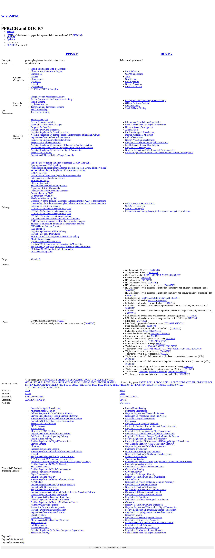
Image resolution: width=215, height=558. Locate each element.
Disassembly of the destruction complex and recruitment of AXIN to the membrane (68, 201)
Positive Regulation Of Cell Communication (51, 469)
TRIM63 (170, 385)
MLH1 (74, 382)
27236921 (155, 336)
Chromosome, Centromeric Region (46, 71)
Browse (10, 31)
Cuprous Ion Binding (134, 469)
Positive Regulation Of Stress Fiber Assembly (146, 439)
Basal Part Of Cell (133, 86)
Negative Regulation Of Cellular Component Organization (57, 530)
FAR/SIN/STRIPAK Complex (44, 89)
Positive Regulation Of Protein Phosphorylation (52, 479)
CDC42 (159, 382)
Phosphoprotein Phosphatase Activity (47, 97)
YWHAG (179, 385)
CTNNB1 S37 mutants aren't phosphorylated (51, 211)
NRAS (87, 382)
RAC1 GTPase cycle (134, 208)
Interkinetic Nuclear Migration (139, 135)
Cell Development (39, 525)
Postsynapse (130, 421)
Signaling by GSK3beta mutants (45, 206)
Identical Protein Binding (136, 456)
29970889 (170, 338)
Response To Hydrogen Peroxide (46, 142)
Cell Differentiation (134, 137)
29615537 (186, 348)
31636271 (162, 341)
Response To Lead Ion (41, 127)
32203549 (154, 270)
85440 (122, 390)
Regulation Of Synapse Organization (142, 423)
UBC (44, 387)
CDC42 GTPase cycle (135, 206)
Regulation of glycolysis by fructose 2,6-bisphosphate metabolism (61, 246)
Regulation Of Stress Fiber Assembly (142, 520)
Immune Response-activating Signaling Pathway (53, 484)
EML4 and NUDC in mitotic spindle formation (52, 249)
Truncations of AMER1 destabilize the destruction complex (57, 223)
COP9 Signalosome (134, 74)
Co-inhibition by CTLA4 (42, 196)
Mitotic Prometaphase (41, 239)
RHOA (123, 385)
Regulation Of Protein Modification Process (51, 433)
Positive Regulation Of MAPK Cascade (49, 464)
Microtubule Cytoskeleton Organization (143, 122)
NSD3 (188, 382)
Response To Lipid (133, 515)
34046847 (89, 323)
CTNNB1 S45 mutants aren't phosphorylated (51, 213)
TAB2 (100, 385)
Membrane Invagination (136, 449)
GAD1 (112, 380)
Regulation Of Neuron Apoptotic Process (143, 517)
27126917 (60, 321)
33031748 (153, 341)
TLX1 (28, 387)
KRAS (41, 382)
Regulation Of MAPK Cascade (45, 489)
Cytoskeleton (37, 86)
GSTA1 (28, 382)
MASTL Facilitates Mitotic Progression (49, 185)
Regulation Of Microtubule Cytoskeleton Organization (150, 433)
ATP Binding (37, 482)
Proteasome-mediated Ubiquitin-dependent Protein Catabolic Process (62, 147)
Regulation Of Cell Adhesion (138, 525)
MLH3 (80, 382)
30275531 (146, 280)
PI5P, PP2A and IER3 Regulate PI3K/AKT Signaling (55, 236)
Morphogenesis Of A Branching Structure (49, 520)
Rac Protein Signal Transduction (140, 132)
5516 (27, 390)
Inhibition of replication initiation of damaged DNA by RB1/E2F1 (61, 163)
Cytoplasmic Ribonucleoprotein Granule (143, 492)
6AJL (127, 403)
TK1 (155, 385)
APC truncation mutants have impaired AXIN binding (55, 218)
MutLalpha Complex (40, 466)
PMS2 (28, 385)
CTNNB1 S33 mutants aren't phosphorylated (51, 208)
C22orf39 (78, 380)
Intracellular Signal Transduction (46, 408)
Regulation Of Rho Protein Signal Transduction (146, 142)
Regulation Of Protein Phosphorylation (48, 510)
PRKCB (35, 385)
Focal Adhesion (132, 71)
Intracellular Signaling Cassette (45, 449)
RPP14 (137, 385)
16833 (122, 393)
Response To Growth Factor (43, 423)
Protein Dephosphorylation (43, 122)
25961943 (166, 275)
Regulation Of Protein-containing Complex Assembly (149, 482)
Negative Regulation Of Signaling (140, 487)
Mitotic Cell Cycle (39, 119)
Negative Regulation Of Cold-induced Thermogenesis (149, 150)
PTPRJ (42, 385)
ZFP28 (50, 387)
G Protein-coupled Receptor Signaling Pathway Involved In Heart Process (158, 461)
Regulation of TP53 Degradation (45, 234)
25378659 (184, 374)
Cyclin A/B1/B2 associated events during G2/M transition (57, 244)
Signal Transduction (40, 474)
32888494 (151, 326)
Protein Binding (38, 102)
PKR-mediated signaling (42, 251)
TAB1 (94, 385)
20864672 (143, 371)
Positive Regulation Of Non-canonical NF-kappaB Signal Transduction (157, 441)
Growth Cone (131, 79)
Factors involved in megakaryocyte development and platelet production (158, 211)
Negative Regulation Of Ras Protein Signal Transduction (56, 150)
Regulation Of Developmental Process (48, 512)
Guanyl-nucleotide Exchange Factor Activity (145, 100)
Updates (11, 39)
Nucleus (34, 76)
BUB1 (71, 380)
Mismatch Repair (38, 522)
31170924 (167, 348)
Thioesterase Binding (134, 459)
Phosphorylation (38, 515)
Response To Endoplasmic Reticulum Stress (51, 140)
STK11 (88, 385)
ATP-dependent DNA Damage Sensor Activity (52, 459)
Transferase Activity (40, 532)
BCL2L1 (151, 382)
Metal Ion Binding (39, 109)
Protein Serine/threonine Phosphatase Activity (51, 99)
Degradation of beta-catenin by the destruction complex (56, 175)
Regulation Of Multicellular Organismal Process (52, 456)
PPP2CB (72, 54)
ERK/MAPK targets (40, 180)
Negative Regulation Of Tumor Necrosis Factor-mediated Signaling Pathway (65, 135)
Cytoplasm (36, 81)
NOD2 (182, 382)
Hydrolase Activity (39, 104)
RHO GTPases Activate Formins (45, 226)
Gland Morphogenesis (41, 517)
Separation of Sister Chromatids (45, 188)
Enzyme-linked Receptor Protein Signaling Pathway (54, 416)
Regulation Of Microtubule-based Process (144, 530)
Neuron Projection (133, 84)
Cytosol (34, 84)
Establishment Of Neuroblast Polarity (142, 145)
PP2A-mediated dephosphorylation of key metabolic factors (58, 170)
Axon (127, 76)
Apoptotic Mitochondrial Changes (46, 124)
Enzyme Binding (38, 444)
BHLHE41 (62, 380)
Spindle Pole (36, 74)
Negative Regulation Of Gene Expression (49, 132)
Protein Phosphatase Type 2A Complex (48, 69)
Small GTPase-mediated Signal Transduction (145, 124)
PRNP (203, 382)
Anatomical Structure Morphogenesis (48, 507)
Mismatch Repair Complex (43, 411)
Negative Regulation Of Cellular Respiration (145, 446)
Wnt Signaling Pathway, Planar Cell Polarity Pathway (149, 444)
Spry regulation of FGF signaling (46, 165)
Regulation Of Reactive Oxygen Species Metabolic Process (152, 436)
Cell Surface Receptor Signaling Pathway (49, 436)
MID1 (67, 382)
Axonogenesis (131, 130)
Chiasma (35, 446)
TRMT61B (36, 387)
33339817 (169, 323)
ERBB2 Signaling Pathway (43, 477)
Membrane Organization (136, 411)
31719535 (191, 315)
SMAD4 (75, 385)
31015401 (175, 328)
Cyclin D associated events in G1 (46, 241)
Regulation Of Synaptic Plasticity (140, 474)
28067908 (145, 277)
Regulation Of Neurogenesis (138, 147)
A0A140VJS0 (31, 400)
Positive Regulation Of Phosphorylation (49, 494)
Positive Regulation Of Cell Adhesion (142, 527)
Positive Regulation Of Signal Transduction (50, 441)
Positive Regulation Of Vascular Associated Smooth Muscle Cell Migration (159, 152)
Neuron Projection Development (140, 140)
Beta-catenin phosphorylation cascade (48, 178)
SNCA (150, 385)
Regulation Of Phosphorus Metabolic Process (145, 416)
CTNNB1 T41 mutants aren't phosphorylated (51, 216)
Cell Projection (132, 81)
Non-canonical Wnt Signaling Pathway (143, 451)
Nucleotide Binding (40, 527)
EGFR (105, 380)
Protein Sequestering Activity (138, 464)
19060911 (147, 275)
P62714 (41, 400)
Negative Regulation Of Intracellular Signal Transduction (151, 507)
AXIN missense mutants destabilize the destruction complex (58, 221)
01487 (28, 393)
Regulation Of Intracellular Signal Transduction (52, 421)
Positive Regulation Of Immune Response (50, 499)
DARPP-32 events (39, 173)
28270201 (156, 275)
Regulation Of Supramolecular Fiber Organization (148, 431)
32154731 (179, 323)
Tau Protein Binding (40, 112)
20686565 (175, 275)
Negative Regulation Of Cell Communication (145, 489)
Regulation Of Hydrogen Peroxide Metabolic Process (149, 512)
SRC (82, 385)
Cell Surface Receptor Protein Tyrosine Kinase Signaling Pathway (61, 461)
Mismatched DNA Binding (43, 431)
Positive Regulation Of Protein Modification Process (54, 502)
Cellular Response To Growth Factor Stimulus (52, 413)
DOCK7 (166, 54)
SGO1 (68, 385)
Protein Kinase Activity (41, 439)
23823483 (147, 331)
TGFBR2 (108, 385)
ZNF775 (57, 387)
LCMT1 (47, 382)
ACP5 (47, 380)
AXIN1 (53, 380)
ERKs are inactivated (40, 183)
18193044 (172, 371)
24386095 (141, 321)
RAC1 (209, 382)
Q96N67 (123, 400)
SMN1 (144, 385)
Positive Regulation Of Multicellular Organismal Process (56, 451)
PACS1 (94, 382)
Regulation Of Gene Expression (45, 130)
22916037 (156, 331)
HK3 (35, 382)
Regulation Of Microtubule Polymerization (50, 137)
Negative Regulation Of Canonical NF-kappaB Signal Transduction (61, 145)
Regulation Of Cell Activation (138, 428)
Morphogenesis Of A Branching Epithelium (50, 497)
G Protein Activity (133, 472)
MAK (54, 382)
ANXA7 (142, 382)
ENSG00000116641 (129, 396)
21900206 (77, 35)
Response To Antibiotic (41, 152)
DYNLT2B (97, 380)
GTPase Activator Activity (137, 103)
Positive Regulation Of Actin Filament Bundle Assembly (151, 426)
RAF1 (49, 385)
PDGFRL (102, 382)
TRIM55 (162, 385)
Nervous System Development (139, 127)
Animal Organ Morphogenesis (44, 505)
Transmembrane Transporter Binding (47, 107)
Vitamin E (35, 259)
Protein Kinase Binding (135, 408)
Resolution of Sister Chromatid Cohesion (49, 190)
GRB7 (175, 382)
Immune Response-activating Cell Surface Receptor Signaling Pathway (63, 492)
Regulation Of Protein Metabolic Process (143, 494)
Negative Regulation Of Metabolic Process (144, 413)
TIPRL (116, 385)
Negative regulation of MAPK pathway (48, 231)
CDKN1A (167, 382)
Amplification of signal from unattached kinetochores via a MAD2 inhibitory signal (68, 168)
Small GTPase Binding (135, 108)
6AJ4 (122, 403)
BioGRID (11, 45)
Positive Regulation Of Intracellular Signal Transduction (56, 418)
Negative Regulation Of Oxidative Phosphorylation (148, 454)
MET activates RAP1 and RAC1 (140, 203)
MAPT (61, 382)
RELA (55, 385)
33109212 (163, 354)
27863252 (164, 333)
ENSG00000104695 (34, 396)
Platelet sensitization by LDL (44, 198)
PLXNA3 (111, 382)
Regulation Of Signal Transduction (141, 484)
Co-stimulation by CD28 (42, 193)
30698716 (169, 285)
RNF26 (129, 385)
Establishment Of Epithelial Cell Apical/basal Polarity (149, 522)
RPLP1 (62, 385)
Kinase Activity (38, 428)
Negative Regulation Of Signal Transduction (145, 477)
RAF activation (38, 229)
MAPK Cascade (38, 426)
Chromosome (37, 79)
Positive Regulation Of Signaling (46, 472)
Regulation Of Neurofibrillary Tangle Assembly (52, 155)
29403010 (152, 346)
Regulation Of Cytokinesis (137, 497)
